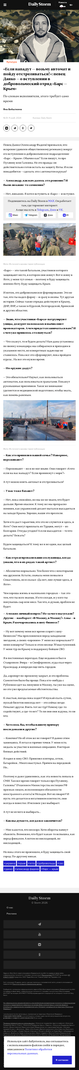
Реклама (12, 913)
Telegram (43, 210)
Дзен (53, 210)
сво (60, 863)
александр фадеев (27, 869)
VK (61, 210)
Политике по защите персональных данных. (27, 984)
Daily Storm (39, 5)
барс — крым (49, 869)
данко (8, 869)
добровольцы (46, 863)
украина (9, 863)
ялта (31, 863)
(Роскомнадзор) (47, 975)
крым (22, 863)
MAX (51, 201)
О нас (10, 907)
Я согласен (62, 1060)
